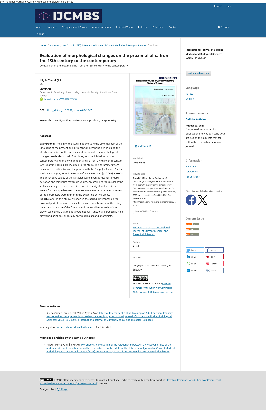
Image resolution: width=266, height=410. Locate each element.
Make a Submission (198, 73)
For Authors (192, 171)
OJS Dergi (62, 389)
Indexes (142, 27)
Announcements (101, 27)
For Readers (192, 166)
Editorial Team (124, 27)
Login (228, 5)
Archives (54, 45)
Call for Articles (196, 119)
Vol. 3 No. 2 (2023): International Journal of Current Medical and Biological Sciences (104, 45)
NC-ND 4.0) (90, 383)
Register (217, 5)
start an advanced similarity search (75, 327)
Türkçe (189, 93)
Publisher (158, 27)
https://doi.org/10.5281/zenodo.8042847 (69, 110)
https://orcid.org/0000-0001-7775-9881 (61, 99)
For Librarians (193, 176)
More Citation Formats (146, 211)
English (190, 98)
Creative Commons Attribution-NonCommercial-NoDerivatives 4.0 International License (153, 288)
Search (223, 27)
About (40, 34)
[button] (195, 250)
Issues (51, 27)
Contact (173, 27)
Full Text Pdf (144, 146)
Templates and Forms (74, 27)
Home (38, 27)
